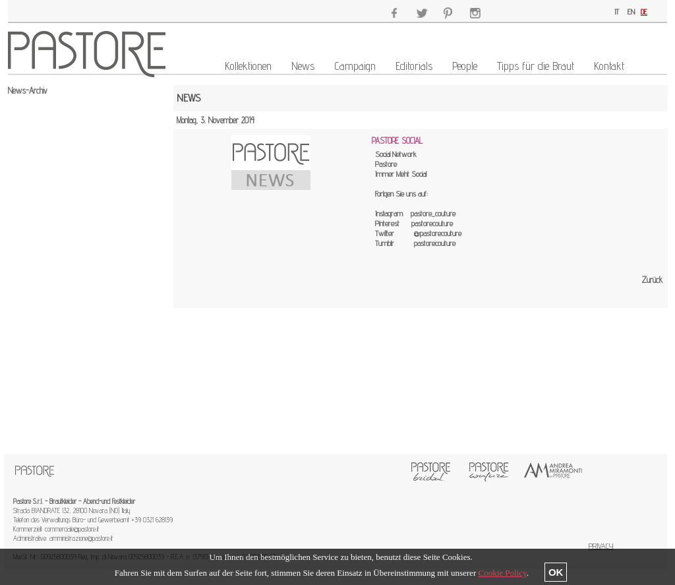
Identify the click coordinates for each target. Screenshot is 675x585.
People (464, 66)
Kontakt (609, 66)
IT (616, 11)
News (302, 66)
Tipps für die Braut (535, 66)
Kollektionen (248, 66)
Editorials (414, 66)
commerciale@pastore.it (72, 529)
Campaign (355, 66)
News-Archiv (27, 90)
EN (631, 11)
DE (644, 11)
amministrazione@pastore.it (81, 538)
